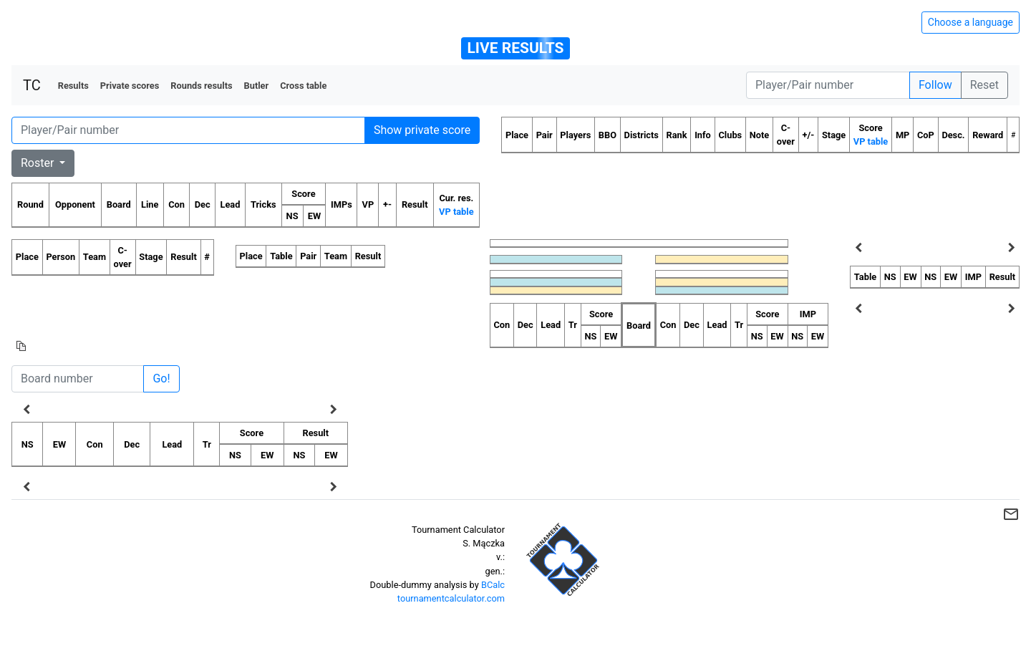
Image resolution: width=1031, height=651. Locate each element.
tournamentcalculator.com (451, 598)
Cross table (303, 85)
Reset (984, 85)
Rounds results (201, 85)
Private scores (130, 85)
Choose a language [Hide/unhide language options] (970, 22)
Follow (935, 85)
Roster (39, 163)
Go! (161, 378)
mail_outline (1011, 514)
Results (73, 85)
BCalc (493, 584)
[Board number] (77, 378)
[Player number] (828, 85)
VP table (456, 211)
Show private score (422, 130)
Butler (256, 85)
